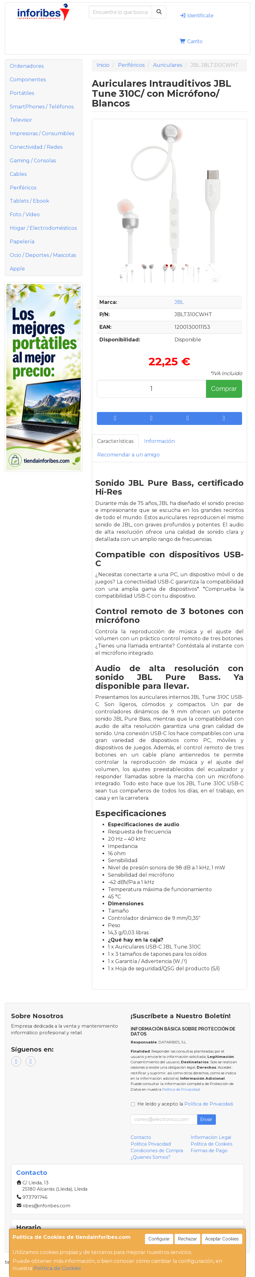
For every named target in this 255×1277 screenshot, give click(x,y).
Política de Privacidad (181, 1089)
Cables (18, 174)
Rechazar (187, 1238)
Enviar (206, 1119)
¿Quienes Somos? (150, 1157)
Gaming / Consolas (33, 161)
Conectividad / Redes (36, 147)
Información (159, 441)
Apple (17, 269)
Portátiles (22, 93)
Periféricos (23, 188)
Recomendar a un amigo (128, 455)
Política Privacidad (151, 1144)
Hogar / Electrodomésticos (43, 228)
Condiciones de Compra (157, 1150)
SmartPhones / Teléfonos (42, 107)
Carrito (191, 41)
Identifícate (196, 16)
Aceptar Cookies (222, 1238)
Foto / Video (25, 215)
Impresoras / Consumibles (42, 133)
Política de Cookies (57, 1268)
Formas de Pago (209, 1150)
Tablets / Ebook (29, 201)
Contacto (141, 1137)
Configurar (159, 1238)
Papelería (22, 242)
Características (115, 441)
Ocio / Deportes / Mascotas (43, 255)
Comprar (224, 388)
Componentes (28, 80)
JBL (179, 302)
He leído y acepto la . (185, 1104)
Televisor (21, 120)
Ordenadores (27, 66)
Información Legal (211, 1137)
